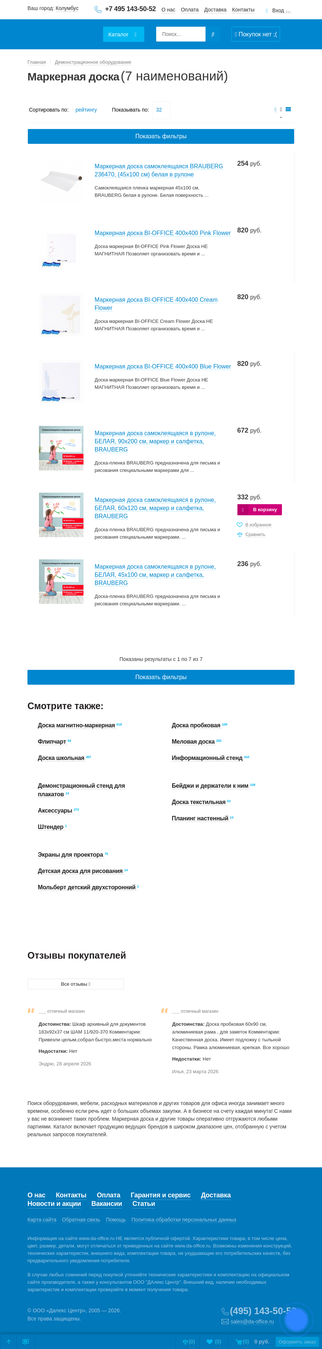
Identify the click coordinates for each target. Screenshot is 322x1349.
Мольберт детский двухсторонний (87, 887)
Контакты (243, 10)
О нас (168, 10)
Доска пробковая (197, 725)
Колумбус (67, 8)
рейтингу (86, 110)
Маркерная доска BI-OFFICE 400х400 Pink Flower (163, 233)
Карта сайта (41, 1220)
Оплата (189, 10)
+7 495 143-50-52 (130, 9)
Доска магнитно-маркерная (77, 725)
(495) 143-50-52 (263, 1311)
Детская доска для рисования (81, 871)
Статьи (143, 1203)
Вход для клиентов (282, 10)
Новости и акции (54, 1203)
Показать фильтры (161, 136)
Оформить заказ (289, 1342)
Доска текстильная (199, 802)
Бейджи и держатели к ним (211, 786)
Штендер (51, 827)
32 (159, 110)
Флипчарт (53, 741)
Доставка (215, 10)
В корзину (265, 509)
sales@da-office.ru (252, 1322)
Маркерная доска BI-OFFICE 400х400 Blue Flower (163, 366)
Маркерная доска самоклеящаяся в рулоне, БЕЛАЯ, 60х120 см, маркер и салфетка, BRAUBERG (155, 508)
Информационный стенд (208, 758)
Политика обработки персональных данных (183, 1220)
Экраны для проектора (71, 855)
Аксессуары (56, 810)
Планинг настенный (201, 818)
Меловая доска (194, 741)
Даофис (62, 29)
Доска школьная (62, 758)
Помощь (116, 1220)
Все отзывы (76, 984)
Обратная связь (81, 1220)
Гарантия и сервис (160, 1195)
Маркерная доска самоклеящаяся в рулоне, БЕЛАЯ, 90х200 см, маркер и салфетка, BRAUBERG (155, 441)
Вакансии (106, 1203)
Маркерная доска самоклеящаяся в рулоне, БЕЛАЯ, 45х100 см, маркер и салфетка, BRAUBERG (155, 574)
